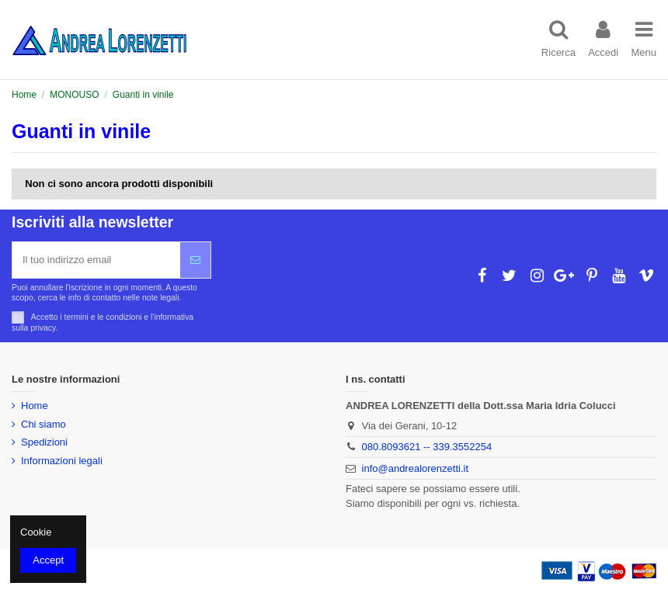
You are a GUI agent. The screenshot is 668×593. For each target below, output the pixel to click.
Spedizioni (44, 442)
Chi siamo (43, 424)
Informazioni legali (62, 460)
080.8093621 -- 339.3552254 (427, 447)
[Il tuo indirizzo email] (96, 260)
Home (34, 405)
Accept (48, 560)
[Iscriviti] (195, 260)
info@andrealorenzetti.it (415, 468)
